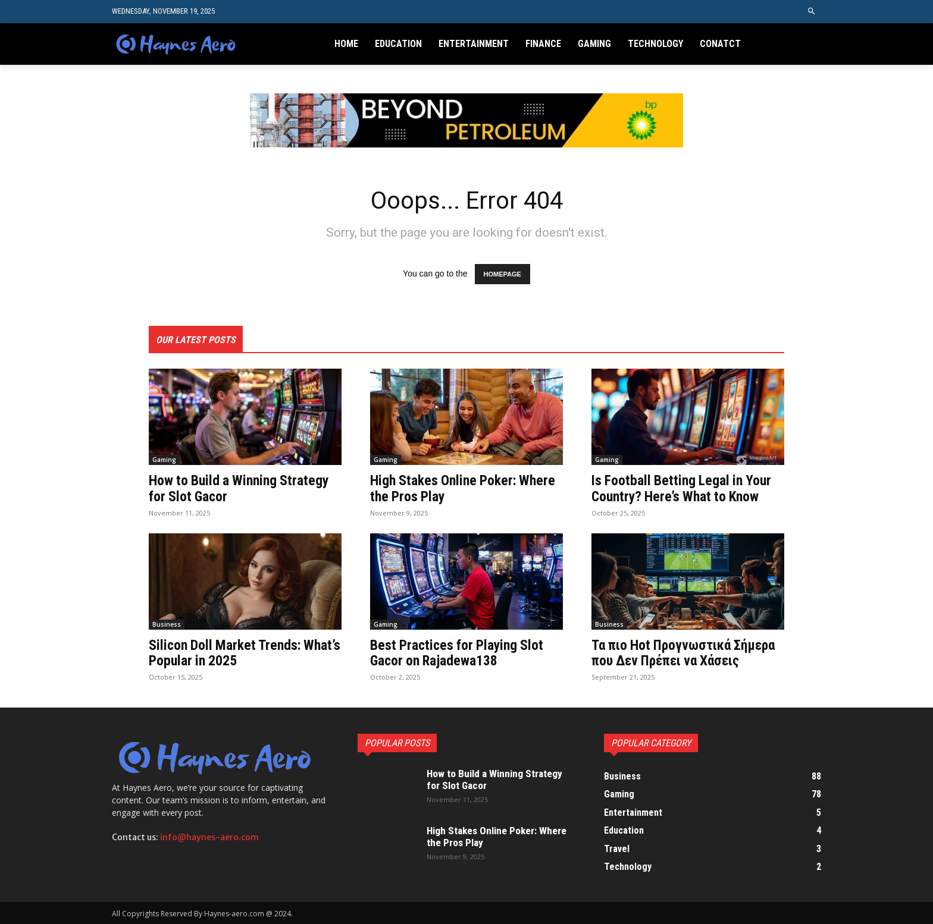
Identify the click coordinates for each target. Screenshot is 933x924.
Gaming (164, 459)
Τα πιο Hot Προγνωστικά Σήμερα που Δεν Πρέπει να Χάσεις (686, 652)
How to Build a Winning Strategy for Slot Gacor (240, 488)
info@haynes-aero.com (209, 836)
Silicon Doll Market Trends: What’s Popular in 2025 (226, 652)
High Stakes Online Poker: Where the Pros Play (464, 488)
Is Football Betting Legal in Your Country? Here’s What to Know (683, 488)
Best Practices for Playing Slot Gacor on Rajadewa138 (458, 652)
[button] (812, 11)
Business (166, 624)
